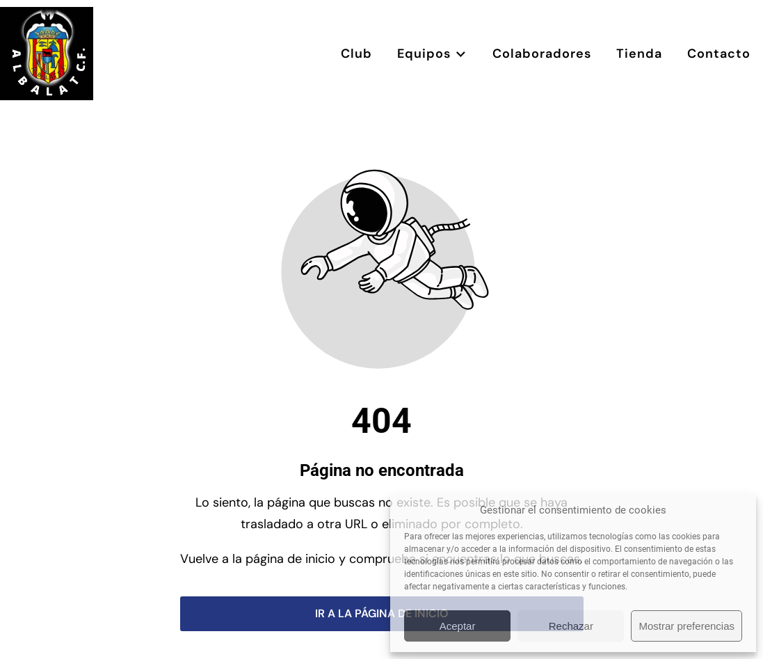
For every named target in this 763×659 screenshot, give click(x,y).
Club (356, 53)
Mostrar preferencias (686, 626)
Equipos (432, 53)
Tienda (639, 53)
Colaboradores (541, 53)
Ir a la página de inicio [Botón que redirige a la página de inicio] (382, 613)
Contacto (718, 53)
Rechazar (571, 626)
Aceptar (458, 626)
